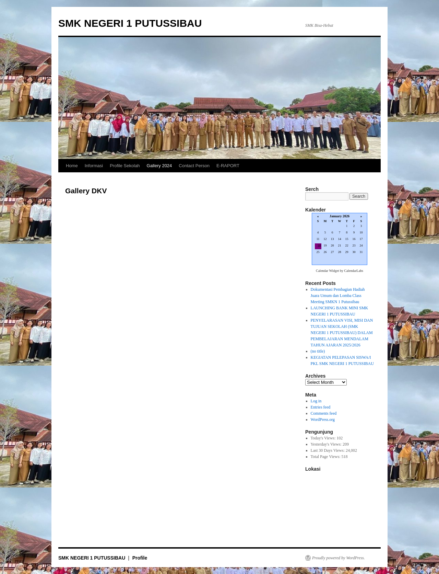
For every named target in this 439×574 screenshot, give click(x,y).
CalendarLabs (353, 271)
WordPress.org (323, 419)
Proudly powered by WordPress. (338, 557)
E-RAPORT (227, 165)
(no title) (318, 351)
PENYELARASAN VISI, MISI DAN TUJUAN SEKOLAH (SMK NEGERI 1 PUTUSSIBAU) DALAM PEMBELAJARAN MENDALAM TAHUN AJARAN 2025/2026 (342, 332)
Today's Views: (324, 438)
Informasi (94, 165)
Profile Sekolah (125, 165)
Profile (139, 558)
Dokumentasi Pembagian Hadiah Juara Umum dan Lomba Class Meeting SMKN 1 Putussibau (338, 295)
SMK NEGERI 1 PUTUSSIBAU (130, 23)
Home (72, 165)
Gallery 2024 (159, 165)
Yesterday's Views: (327, 444)
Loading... (339, 239)
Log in (316, 401)
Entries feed (321, 407)
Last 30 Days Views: (328, 450)
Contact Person (194, 165)
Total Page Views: (326, 456)
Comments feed (324, 413)
